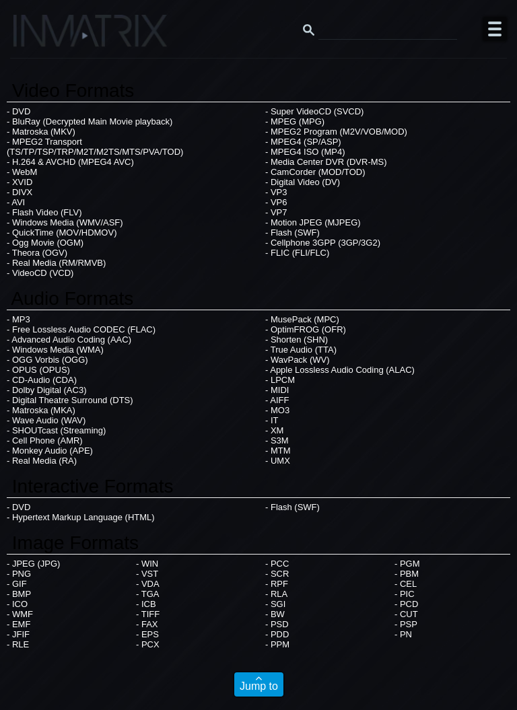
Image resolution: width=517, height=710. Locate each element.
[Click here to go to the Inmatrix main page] (37, 36)
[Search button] (308, 29)
